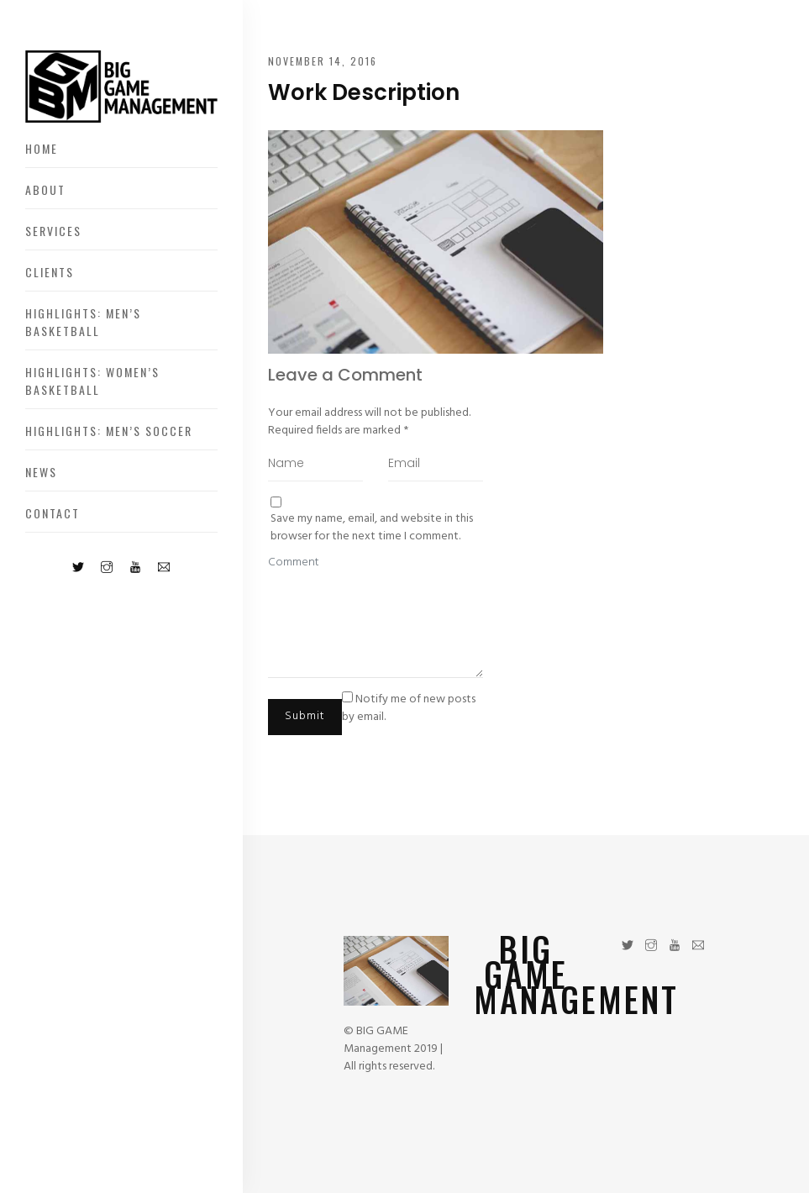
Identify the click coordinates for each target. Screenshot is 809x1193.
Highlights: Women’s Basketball (92, 380)
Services (53, 230)
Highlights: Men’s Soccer (108, 430)
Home (41, 148)
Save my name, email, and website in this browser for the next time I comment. (372, 527)
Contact (52, 513)
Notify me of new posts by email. (408, 708)
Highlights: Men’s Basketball (83, 321)
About (45, 189)
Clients (49, 272)
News (41, 472)
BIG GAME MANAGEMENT (576, 973)
